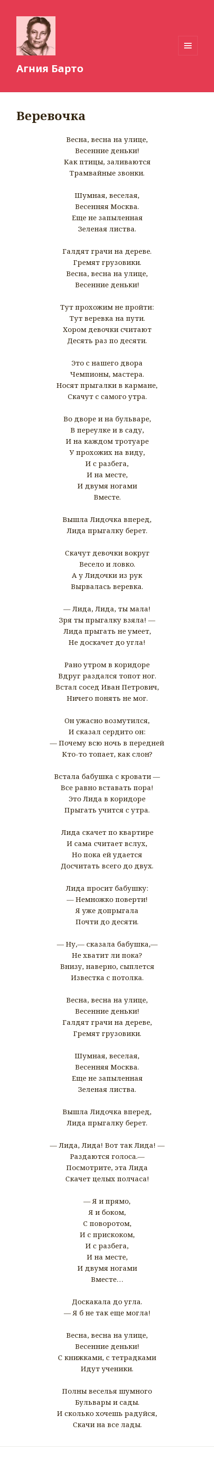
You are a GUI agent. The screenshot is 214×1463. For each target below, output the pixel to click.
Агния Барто (49, 68)
